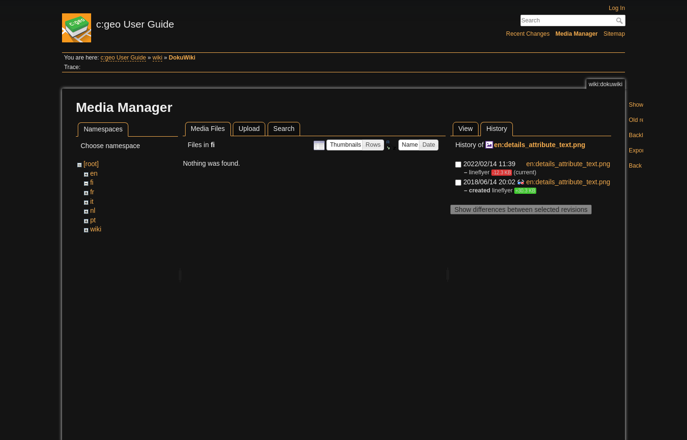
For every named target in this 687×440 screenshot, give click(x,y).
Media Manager (576, 33)
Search (620, 20)
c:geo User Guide (123, 57)
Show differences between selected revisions (520, 209)
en (94, 173)
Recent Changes (528, 33)
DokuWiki (182, 57)
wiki (157, 57)
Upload (249, 128)
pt (93, 220)
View (465, 128)
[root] (91, 164)
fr (92, 192)
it (92, 201)
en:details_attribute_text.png (539, 145)
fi (92, 182)
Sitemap (614, 33)
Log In (617, 8)
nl (92, 210)
